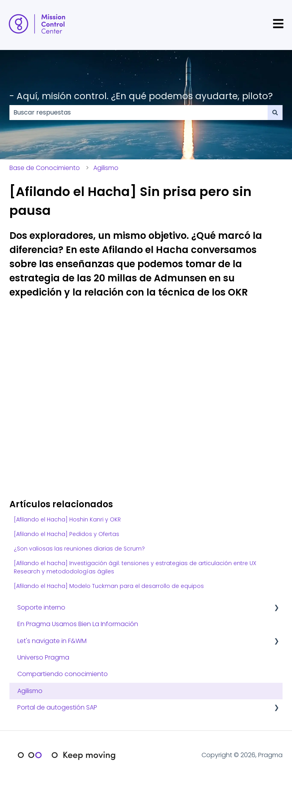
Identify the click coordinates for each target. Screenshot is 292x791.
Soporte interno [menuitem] (41, 607)
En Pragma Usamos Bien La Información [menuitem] (77, 623)
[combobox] (138, 112)
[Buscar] (275, 112)
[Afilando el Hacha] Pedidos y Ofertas (66, 534)
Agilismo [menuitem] (30, 690)
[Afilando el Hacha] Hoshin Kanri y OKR (67, 519)
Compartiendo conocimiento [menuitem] (62, 673)
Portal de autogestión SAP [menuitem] (57, 707)
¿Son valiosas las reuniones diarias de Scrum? (79, 549)
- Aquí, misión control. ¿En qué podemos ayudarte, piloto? (141, 96)
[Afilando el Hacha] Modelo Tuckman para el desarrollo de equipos (109, 586)
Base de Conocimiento (44, 167)
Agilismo (105, 167)
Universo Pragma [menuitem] (43, 657)
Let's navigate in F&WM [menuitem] (52, 640)
